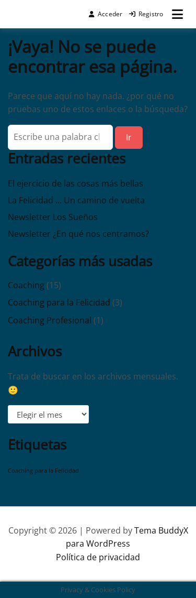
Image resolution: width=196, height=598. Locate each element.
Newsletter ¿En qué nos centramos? (78, 234)
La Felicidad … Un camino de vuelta (76, 200)
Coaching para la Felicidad (59, 302)
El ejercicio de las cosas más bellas (75, 183)
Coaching (26, 285)
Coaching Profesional (49, 320)
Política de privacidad (98, 557)
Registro (146, 13)
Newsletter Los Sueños (53, 217)
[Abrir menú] (177, 14)
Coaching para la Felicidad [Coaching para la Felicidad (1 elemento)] (43, 470)
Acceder (106, 13)
